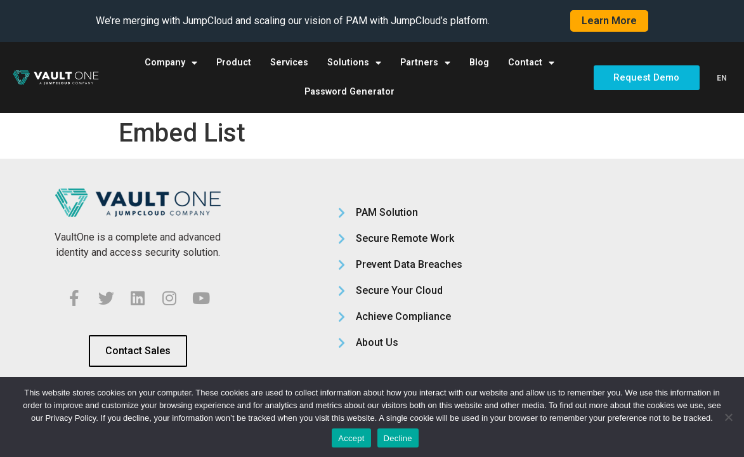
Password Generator (349, 91)
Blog (479, 62)
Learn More (609, 21)
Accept (351, 438)
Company (171, 63)
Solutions (354, 63)
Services (289, 62)
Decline (398, 438)
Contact (531, 63)
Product (233, 62)
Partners (425, 63)
